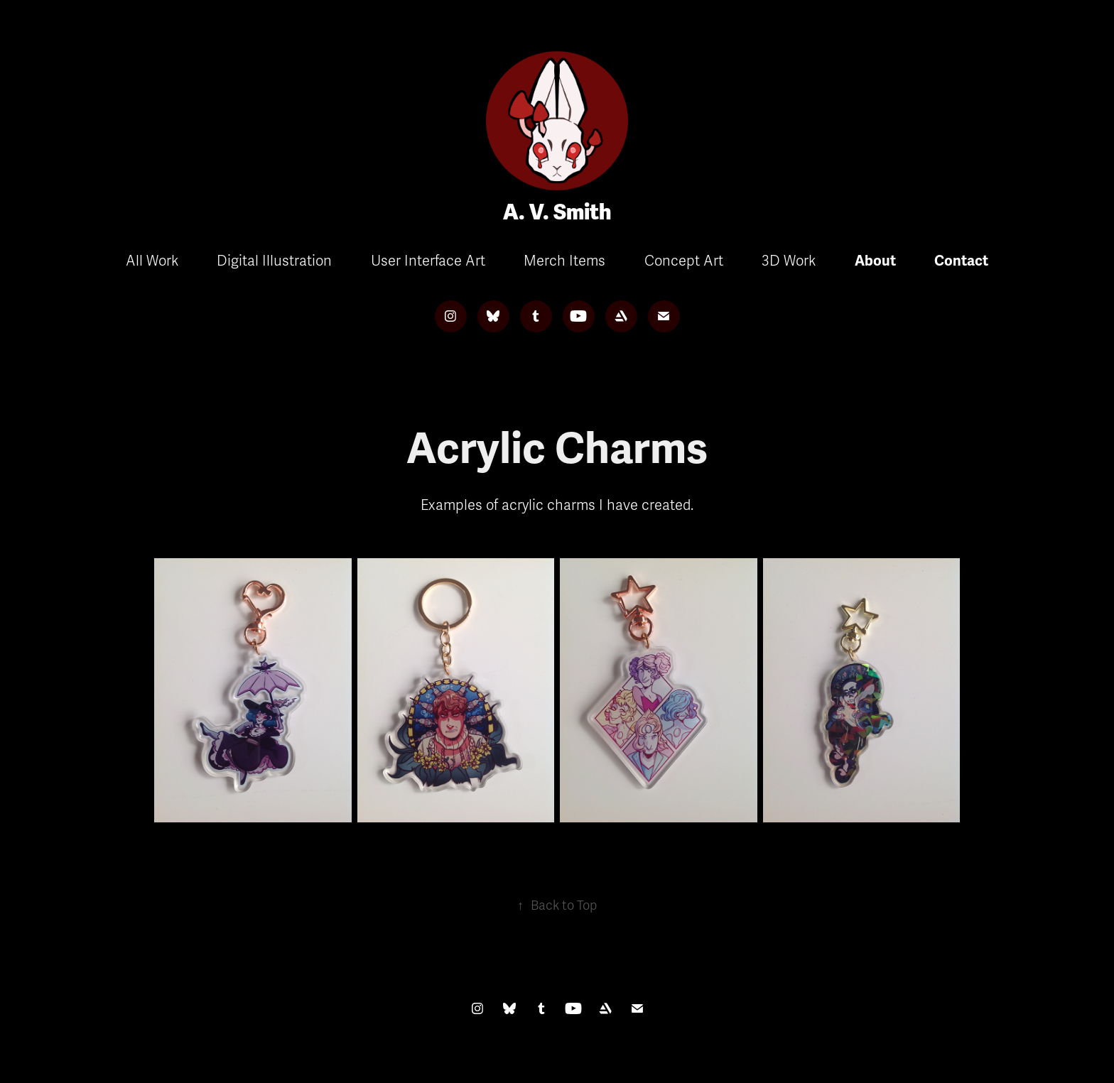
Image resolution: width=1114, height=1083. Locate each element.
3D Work (789, 261)
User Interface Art (428, 261)
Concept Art (683, 261)
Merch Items (564, 261)
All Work (152, 261)
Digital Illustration (274, 261)
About (875, 261)
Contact (961, 261)
